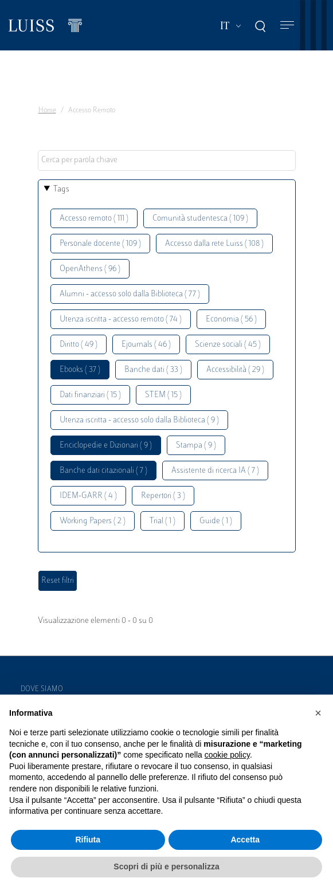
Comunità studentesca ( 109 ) (200, 218)
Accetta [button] (245, 839)
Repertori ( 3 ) (163, 496)
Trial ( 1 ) (162, 521)
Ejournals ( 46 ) (146, 344)
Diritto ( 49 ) (78, 344)
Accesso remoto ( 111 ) (94, 218)
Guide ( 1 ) (215, 521)
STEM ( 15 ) (163, 395)
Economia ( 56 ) (231, 319)
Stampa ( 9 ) (196, 445)
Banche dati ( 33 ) (153, 370)
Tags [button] (61, 189)
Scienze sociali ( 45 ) (228, 344)
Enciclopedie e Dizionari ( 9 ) (106, 445)
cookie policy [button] (227, 754)
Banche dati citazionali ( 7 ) (103, 470)
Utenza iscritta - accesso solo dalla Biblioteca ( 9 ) (139, 420)
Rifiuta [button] (87, 839)
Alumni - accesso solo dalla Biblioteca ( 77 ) (130, 294)
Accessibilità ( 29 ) (235, 370)
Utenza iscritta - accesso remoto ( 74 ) (121, 319)
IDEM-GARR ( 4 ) (88, 496)
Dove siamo (42, 689)
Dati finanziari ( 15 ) (90, 395)
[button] (318, 713)
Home (47, 110)
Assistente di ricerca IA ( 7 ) (215, 470)
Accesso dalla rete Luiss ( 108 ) (214, 244)
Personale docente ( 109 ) (100, 244)
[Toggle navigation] (287, 25)
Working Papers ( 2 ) (93, 521)
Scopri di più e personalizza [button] (166, 866)
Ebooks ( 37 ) (80, 370)
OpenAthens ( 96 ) (90, 269)
